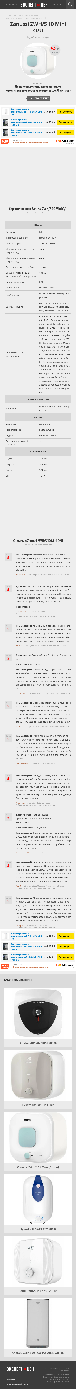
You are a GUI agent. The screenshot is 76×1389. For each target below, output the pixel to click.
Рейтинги (11, 4)
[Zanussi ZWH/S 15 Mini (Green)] (38, 1137)
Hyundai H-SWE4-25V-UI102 (38, 1229)
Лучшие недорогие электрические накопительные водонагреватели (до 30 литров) (38, 88)
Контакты (65, 1371)
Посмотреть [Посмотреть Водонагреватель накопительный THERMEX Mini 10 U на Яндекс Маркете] (65, 111)
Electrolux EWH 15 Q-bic (38, 1105)
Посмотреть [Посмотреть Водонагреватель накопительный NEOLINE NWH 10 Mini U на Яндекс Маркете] (65, 132)
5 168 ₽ (49, 111)
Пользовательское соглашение (55, 1375)
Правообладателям (61, 1381)
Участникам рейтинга (17, 1384)
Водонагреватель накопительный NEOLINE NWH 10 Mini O (26, 122)
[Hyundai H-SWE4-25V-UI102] (38, 1199)
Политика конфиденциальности (55, 1377)
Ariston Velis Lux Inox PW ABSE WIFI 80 (38, 1353)
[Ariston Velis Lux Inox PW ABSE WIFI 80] (38, 1323)
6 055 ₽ (49, 122)
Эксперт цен (34, 5)
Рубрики (58, 4)
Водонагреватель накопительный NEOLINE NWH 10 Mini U (26, 133)
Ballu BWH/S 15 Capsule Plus (38, 1291)
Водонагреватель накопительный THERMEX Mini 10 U (26, 112)
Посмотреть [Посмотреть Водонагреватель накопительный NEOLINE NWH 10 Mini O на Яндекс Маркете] (65, 122)
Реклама (11, 1380)
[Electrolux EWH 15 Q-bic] (38, 1075)
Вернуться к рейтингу (38, 98)
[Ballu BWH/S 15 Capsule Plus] (38, 1261)
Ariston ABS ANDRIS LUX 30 (38, 1043)
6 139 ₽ (49, 132)
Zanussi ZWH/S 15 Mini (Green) (38, 1167)
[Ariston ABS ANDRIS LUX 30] (38, 1013)
